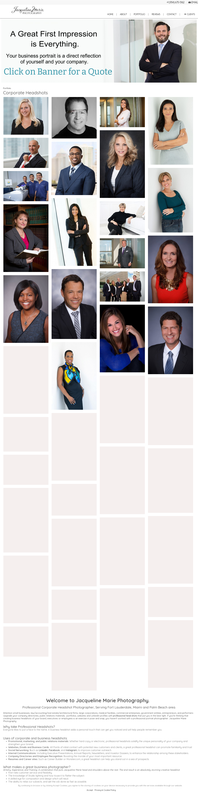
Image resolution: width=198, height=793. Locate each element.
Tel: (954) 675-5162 (99, 769)
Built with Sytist (140, 759)
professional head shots (125, 435)
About (123, 14)
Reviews (156, 14)
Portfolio (139, 14)
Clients (189, 14)
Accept (90, 790)
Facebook (54, 469)
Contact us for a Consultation (99, 725)
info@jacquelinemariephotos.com (102, 773)
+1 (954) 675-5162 (175, 2)
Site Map (120, 778)
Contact (171, 14)
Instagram (71, 469)
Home (110, 14)
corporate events (51, 697)
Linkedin (43, 469)
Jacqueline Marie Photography (99, 764)
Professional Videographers (39, 691)
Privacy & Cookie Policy (105, 790)
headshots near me (32, 530)
